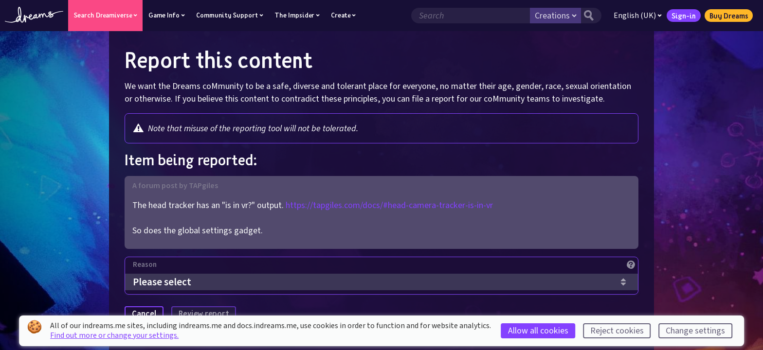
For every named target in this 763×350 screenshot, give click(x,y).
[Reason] (385, 267)
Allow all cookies (538, 331)
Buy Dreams (728, 15)
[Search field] (470, 15)
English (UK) (638, 15)
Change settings (695, 331)
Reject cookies (617, 331)
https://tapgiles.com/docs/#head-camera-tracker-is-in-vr (389, 205)
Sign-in (684, 15)
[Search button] (591, 15)
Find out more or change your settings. (114, 335)
